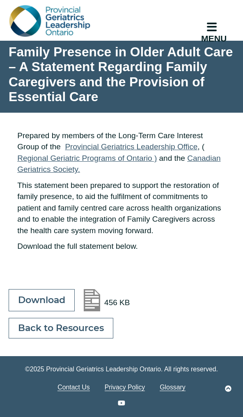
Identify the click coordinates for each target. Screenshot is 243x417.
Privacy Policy (125, 387)
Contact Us (73, 387)
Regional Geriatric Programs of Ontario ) (87, 158)
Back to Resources (61, 328)
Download (41, 300)
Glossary (172, 387)
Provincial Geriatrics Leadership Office (131, 146)
